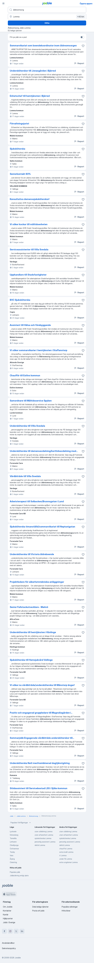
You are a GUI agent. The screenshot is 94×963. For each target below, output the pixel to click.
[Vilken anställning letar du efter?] (47, 10)
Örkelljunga (14, 845)
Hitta (47, 23)
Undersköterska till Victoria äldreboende (32, 554)
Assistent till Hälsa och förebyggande (30, 325)
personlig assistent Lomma (45, 842)
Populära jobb (15, 872)
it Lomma (62, 855)
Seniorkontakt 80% (20, 174)
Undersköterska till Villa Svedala (27, 426)
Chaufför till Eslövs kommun (25, 375)
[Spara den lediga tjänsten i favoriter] (83, 45)
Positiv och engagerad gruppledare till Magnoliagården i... (41, 712)
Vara (11, 855)
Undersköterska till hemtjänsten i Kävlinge (33, 632)
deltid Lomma (40, 845)
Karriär (5, 914)
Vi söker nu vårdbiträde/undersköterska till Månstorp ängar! (42, 685)
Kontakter (7, 910)
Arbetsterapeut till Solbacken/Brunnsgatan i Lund (37, 501)
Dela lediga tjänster (40, 907)
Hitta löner (66, 910)
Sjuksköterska (17, 148)
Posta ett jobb (38, 910)
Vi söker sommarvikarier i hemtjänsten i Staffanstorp (38, 350)
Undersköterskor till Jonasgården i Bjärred (33, 70)
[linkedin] (22, 931)
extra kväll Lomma (66, 852)
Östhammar (14, 849)
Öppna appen (86, 3)
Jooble (18, 957)
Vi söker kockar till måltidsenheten (28, 224)
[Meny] (3, 3)
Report (79, 63)
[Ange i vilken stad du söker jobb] (47, 17)
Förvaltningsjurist (19, 123)
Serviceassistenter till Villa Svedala (29, 249)
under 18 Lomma (65, 859)
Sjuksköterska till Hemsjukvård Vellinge (31, 660)
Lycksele (13, 831)
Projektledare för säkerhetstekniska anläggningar (37, 582)
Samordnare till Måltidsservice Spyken (31, 400)
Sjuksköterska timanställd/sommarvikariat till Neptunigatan (42, 526)
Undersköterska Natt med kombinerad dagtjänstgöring (40, 763)
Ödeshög (13, 862)
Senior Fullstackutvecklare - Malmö (29, 607)
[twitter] (16, 931)
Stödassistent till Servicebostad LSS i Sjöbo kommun (38, 788)
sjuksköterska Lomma (43, 838)
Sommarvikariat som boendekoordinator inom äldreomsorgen (43, 45)
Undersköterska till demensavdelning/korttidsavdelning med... (44, 451)
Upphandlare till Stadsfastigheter (28, 274)
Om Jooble (7, 907)
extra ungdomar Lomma (68, 862)
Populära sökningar (70, 907)
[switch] (82, 37)
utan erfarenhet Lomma (44, 835)
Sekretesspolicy (9, 948)
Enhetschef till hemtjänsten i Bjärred (30, 96)
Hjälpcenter (8, 918)
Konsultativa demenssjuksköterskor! (29, 199)
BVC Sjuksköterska (20, 300)
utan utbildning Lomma (43, 831)
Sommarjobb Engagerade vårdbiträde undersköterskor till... (42, 738)
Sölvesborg (14, 835)
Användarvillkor (8, 943)
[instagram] (10, 931)
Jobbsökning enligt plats (19, 875)
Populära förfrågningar (21, 822)
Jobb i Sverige (9, 922)
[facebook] (4, 931)
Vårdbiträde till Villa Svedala (25, 476)
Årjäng (12, 859)
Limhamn (13, 842)
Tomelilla (13, 838)
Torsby (12, 852)
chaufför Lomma (65, 849)
